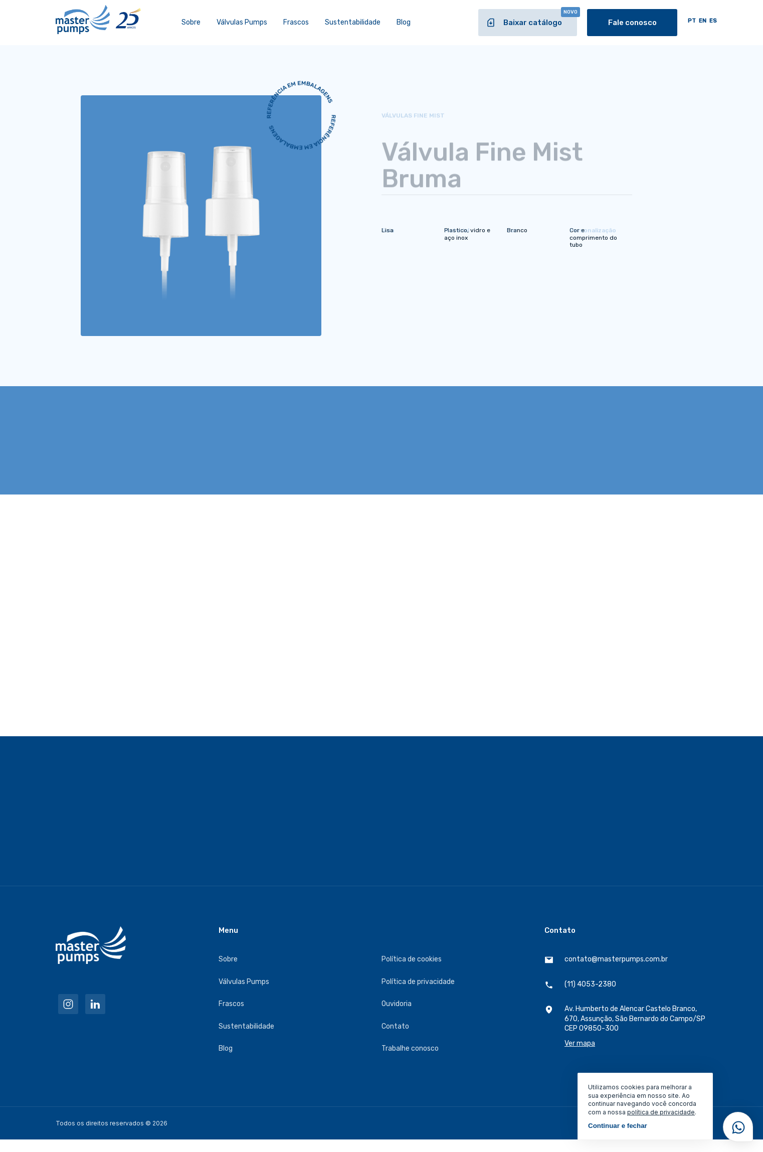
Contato (395, 1026)
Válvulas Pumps (242, 22)
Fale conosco (632, 22)
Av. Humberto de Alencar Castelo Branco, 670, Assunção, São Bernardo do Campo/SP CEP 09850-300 (625, 1026)
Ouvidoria (396, 1004)
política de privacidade (661, 1112)
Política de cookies (411, 959)
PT (692, 21)
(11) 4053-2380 (580, 985)
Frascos (296, 22)
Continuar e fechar (617, 1125)
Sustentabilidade (352, 22)
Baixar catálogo (531, 18)
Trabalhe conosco (410, 1048)
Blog (404, 22)
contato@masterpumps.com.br (606, 959)
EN (702, 21)
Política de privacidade (418, 981)
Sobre (191, 22)
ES (713, 21)
